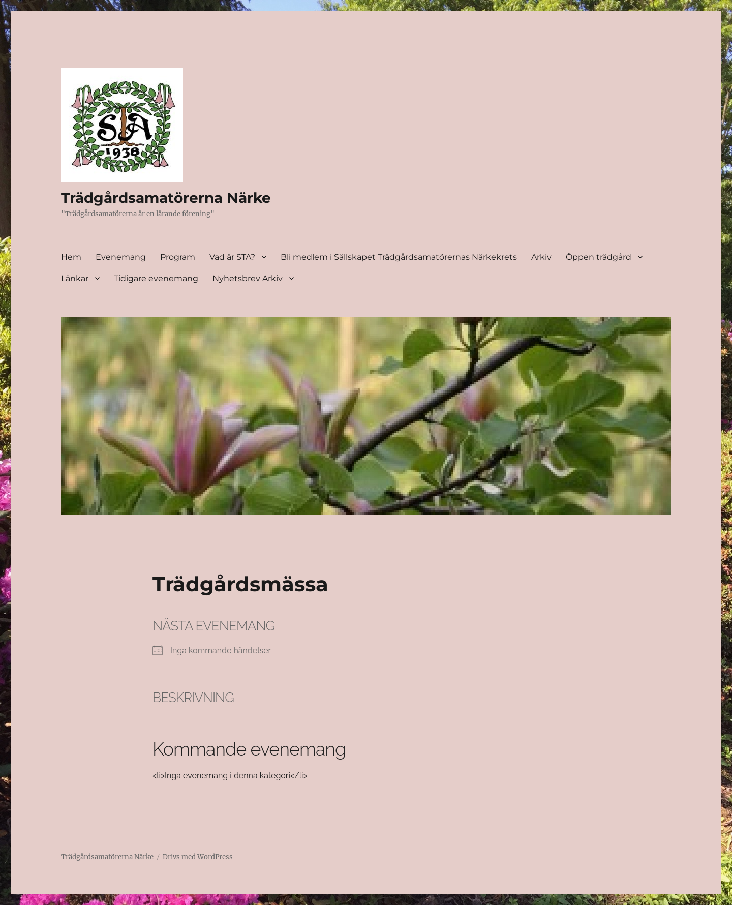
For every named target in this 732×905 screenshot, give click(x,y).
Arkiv (541, 257)
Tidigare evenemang (156, 278)
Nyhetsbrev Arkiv (247, 278)
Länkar (74, 278)
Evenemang (121, 257)
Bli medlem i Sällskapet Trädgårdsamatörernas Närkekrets (399, 257)
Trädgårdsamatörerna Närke (166, 197)
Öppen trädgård (598, 257)
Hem (71, 257)
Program (177, 257)
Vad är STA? (232, 257)
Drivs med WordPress (198, 857)
